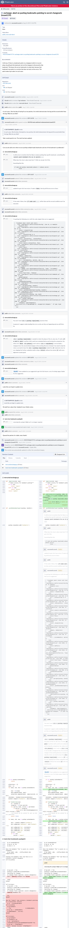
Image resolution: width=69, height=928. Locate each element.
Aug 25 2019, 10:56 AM (27, 410)
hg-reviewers (9, 50)
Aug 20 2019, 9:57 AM (34, 331)
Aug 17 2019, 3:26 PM (28, 107)
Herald (6, 100)
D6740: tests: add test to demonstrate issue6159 (41, 122)
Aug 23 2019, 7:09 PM (24, 381)
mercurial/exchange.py (11, 463)
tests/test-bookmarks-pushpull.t (14, 466)
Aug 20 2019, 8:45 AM (27, 194)
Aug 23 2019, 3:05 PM (41, 377)
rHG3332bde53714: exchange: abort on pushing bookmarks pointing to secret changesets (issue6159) (31, 54)
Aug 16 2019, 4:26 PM (32, 97)
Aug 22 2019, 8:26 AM (40, 360)
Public (13, 18)
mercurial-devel (10, 34)
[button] (67, 2)
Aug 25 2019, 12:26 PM (25, 440)
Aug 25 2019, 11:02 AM (25, 429)
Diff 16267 (31, 174)
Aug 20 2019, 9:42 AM (27, 313)
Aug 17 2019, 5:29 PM (11, 124)
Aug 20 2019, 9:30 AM (40, 208)
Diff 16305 (31, 390)
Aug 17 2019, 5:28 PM (41, 118)
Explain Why (33, 445)
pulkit (3, 34)
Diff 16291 (31, 356)
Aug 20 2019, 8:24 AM (41, 174)
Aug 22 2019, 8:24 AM (41, 356)
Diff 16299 (31, 377)
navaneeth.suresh (16, 23)
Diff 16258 (31, 118)
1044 (6, 159)
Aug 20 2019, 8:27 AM (40, 178)
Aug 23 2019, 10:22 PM (41, 390)
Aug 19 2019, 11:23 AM (25, 143)
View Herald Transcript (33, 100)
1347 (6, 420)
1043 (6, 154)
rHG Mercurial (7, 83)
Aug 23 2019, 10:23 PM (31, 394)
